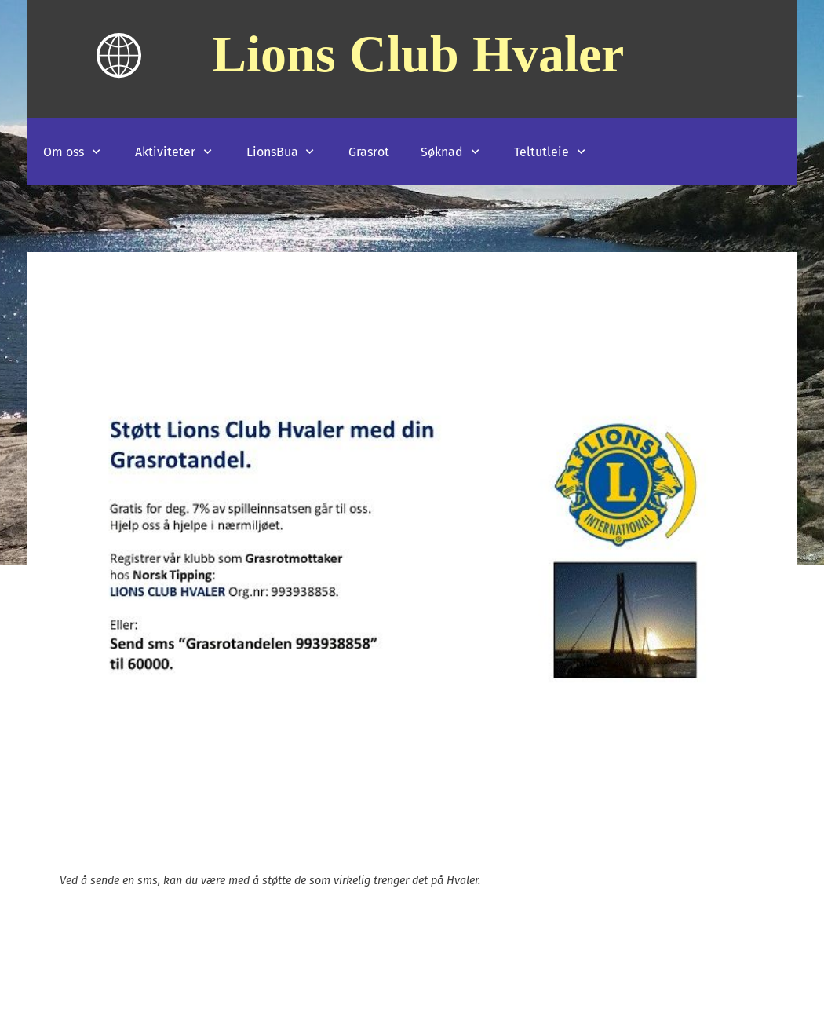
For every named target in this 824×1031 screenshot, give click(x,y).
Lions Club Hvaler (418, 53)
